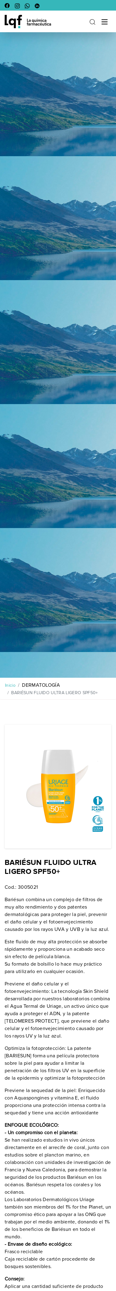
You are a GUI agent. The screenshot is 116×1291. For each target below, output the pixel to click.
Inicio (10, 685)
